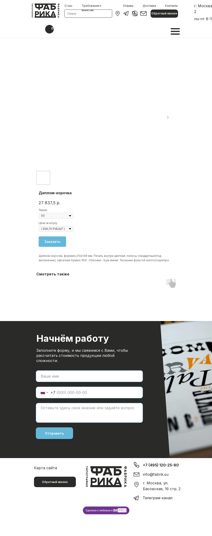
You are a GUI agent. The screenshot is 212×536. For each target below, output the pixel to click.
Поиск (71, 13)
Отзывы (128, 5)
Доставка (149, 5)
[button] (164, 14)
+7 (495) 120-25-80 (161, 465)
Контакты (171, 5)
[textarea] (89, 413)
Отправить (54, 433)
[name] (89, 376)
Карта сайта (45, 468)
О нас (68, 5)
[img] (117, 13)
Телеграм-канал (157, 498)
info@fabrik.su (155, 474)
